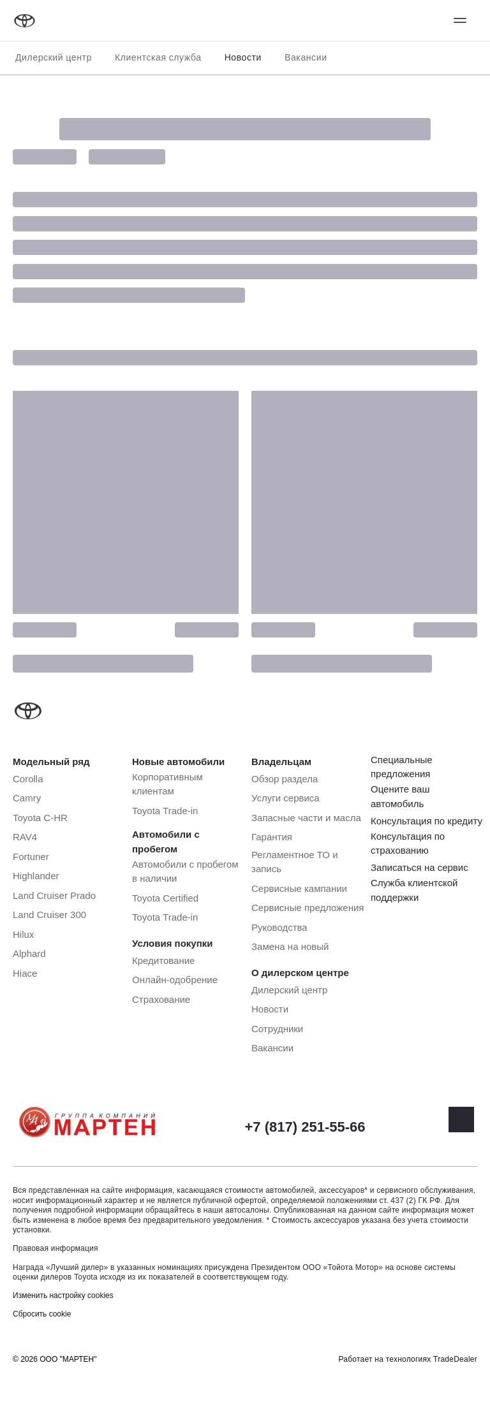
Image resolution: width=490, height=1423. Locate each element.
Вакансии (306, 57)
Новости (243, 57)
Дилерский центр (53, 57)
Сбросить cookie (42, 1314)
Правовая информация (55, 1248)
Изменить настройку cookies (63, 1295)
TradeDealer (455, 1359)
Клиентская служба (158, 57)
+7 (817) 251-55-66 (305, 1127)
